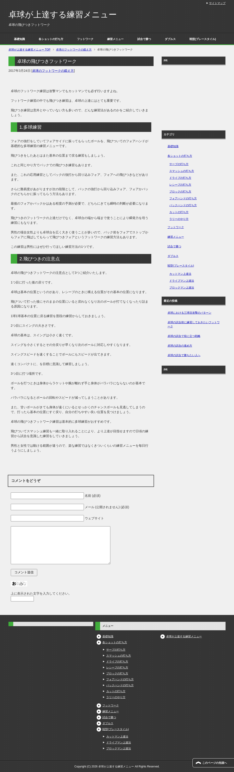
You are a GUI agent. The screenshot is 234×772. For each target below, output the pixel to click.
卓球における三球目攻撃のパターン (189, 312)
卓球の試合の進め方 (180, 345)
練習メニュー (115, 39)
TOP (29, 49)
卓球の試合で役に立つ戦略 (184, 336)
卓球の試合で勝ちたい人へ (184, 355)
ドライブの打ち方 (180, 177)
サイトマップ (217, 3)
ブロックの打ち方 (180, 191)
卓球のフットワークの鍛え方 (53, 70)
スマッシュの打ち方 (181, 171)
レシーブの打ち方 (180, 184)
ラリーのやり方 (179, 219)
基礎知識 (19, 39)
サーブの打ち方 (179, 164)
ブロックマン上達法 (181, 287)
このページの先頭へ (214, 762)
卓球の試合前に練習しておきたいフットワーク (194, 324)
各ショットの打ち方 (51, 39)
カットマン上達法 (180, 273)
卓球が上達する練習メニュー (62, 14)
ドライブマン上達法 (181, 280)
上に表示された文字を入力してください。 (41, 593)
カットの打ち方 (179, 212)
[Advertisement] (193, 96)
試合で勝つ (144, 39)
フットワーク (85, 39)
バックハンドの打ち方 (183, 205)
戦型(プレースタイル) (202, 39)
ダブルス (170, 39)
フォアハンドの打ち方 (183, 198)
